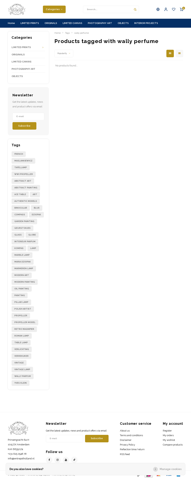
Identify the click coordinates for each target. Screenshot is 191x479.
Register (167, 430)
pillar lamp (21, 302)
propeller (20, 315)
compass (19, 214)
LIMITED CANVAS (72, 23)
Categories (54, 9)
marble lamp (22, 255)
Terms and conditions (131, 435)
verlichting (21, 349)
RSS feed (125, 454)
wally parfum (22, 376)
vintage (19, 363)
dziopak (36, 214)
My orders (168, 435)
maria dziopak (22, 262)
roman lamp (21, 336)
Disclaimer (125, 440)
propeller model (24, 322)
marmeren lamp (23, 268)
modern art (21, 275)
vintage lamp (22, 369)
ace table (20, 194)
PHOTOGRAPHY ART (100, 23)
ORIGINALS (51, 23)
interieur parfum (24, 241)
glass (18, 235)
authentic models (25, 201)
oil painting (21, 288)
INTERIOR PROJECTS (146, 23)
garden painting (24, 221)
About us (125, 430)
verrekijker (21, 356)
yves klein (20, 383)
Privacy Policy (127, 444)
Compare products (173, 444)
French (18, 154)
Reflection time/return (132, 449)
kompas (19, 248)
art (35, 194)
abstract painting (25, 187)
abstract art (22, 181)
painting (19, 295)
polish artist (22, 309)
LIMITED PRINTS (30, 23)
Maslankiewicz (23, 161)
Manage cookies (170, 469)
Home (11, 23)
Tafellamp (20, 167)
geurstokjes (22, 228)
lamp (33, 248)
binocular (20, 208)
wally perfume (81, 33)
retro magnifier (24, 329)
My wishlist (169, 440)
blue (37, 208)
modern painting (24, 282)
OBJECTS (123, 23)
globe (32, 235)
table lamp (21, 342)
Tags (67, 33)
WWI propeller (23, 174)
